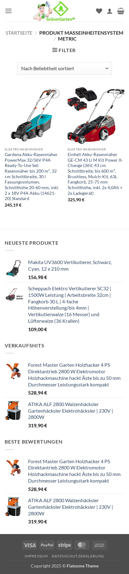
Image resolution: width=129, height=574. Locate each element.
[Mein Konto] (110, 11)
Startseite (19, 33)
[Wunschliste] (99, 11)
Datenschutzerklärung (78, 556)
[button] (8, 10)
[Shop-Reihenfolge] (64, 68)
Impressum (36, 556)
